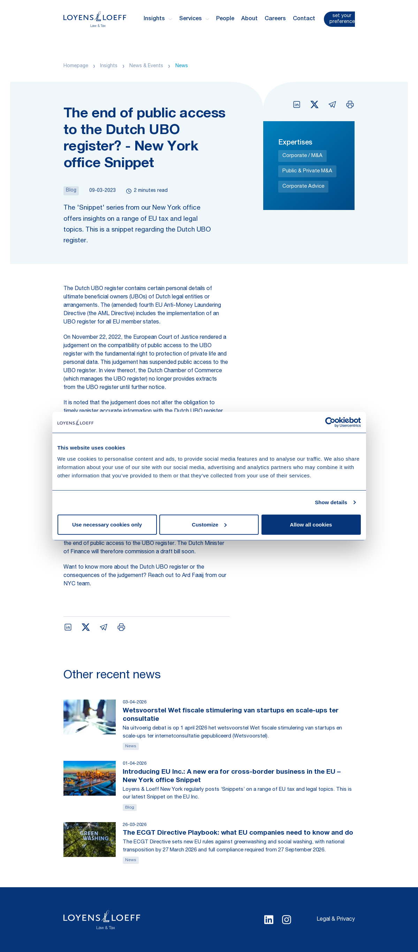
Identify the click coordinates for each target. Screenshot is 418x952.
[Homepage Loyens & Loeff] (94, 19)
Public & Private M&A (307, 171)
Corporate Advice (303, 186)
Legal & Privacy (336, 919)
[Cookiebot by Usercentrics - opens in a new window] (330, 422)
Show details (331, 502)
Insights (108, 66)
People (225, 19)
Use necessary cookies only (107, 524)
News (181, 66)
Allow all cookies (311, 524)
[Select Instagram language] (286, 919)
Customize (209, 524)
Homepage (75, 66)
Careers (275, 19)
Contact (304, 19)
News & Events (146, 66)
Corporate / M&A (302, 155)
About (249, 19)
